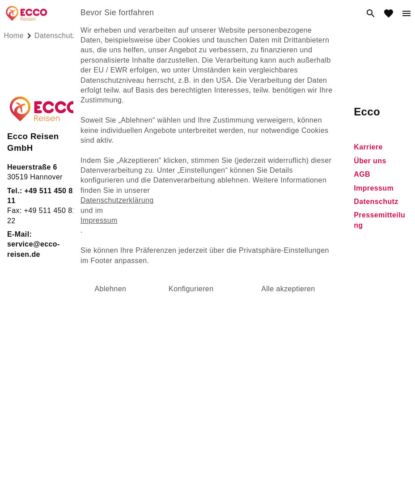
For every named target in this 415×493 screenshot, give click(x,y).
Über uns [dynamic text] (370, 161)
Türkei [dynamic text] (141, 189)
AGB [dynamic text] (362, 174)
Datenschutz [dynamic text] (376, 201)
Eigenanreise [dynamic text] (153, 230)
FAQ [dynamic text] (259, 147)
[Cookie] (207, 353)
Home (14, 35)
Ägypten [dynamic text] (145, 162)
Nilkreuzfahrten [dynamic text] (157, 175)
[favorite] (388, 13)
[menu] (406, 13)
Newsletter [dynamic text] (271, 245)
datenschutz (55, 35)
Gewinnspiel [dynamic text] (274, 161)
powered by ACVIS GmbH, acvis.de (207, 372)
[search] (370, 13)
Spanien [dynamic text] (144, 217)
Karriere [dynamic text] (368, 147)
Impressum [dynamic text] (374, 188)
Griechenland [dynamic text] (154, 203)
